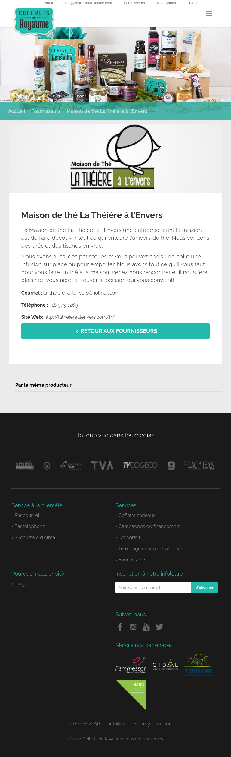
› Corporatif (128, 537)
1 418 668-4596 (83, 724)
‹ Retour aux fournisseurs (116, 331)
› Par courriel (25, 515)
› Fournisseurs (131, 560)
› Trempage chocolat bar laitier (149, 549)
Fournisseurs (134, 3)
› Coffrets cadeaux (136, 515)
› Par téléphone (28, 526)
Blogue (194, 3)
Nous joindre (167, 3)
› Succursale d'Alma (33, 537)
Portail (48, 3)
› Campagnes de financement (148, 526)
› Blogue (20, 584)
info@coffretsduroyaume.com (88, 3)
